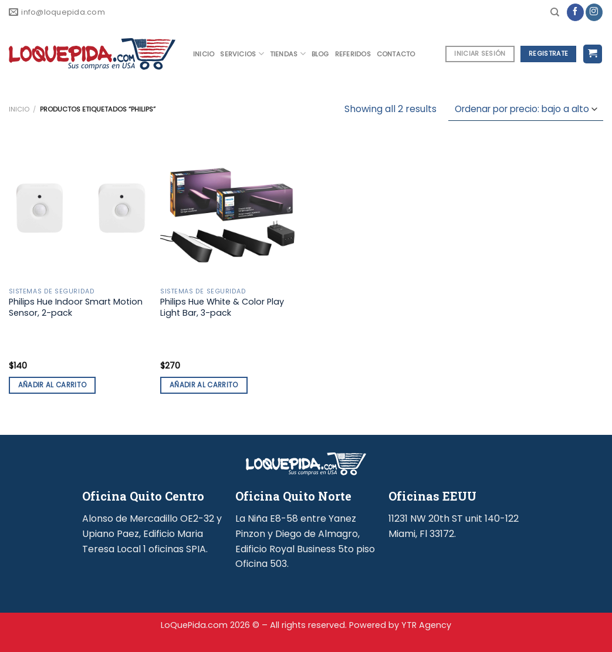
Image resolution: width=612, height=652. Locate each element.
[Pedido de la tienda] (525, 109)
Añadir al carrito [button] (52, 385)
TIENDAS (288, 53)
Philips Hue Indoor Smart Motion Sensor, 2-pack (76, 307)
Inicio (19, 109)
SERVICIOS (241, 53)
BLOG (320, 54)
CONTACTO (396, 54)
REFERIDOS (353, 54)
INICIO (203, 54)
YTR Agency (426, 625)
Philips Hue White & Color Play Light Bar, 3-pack (222, 307)
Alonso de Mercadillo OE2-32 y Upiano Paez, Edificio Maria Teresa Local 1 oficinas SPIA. (152, 533)
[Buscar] (554, 12)
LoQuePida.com (194, 625)
